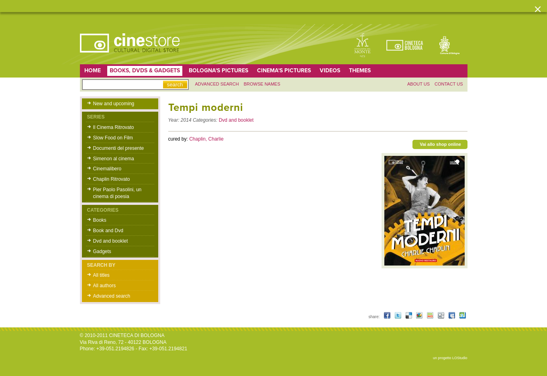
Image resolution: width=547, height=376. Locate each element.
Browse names (262, 84)
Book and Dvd (108, 230)
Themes (360, 70)
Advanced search (217, 84)
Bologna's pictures (218, 70)
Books (99, 220)
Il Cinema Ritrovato (113, 127)
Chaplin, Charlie (206, 139)
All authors (104, 285)
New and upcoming (114, 103)
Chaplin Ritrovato (111, 179)
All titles (101, 275)
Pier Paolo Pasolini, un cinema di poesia (117, 193)
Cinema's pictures (284, 70)
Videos (330, 70)
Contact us (449, 84)
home (92, 70)
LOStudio (459, 358)
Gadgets (102, 251)
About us (418, 84)
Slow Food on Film (113, 138)
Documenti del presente (118, 148)
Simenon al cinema (113, 158)
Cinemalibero (107, 169)
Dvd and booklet (110, 241)
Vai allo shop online (440, 144)
